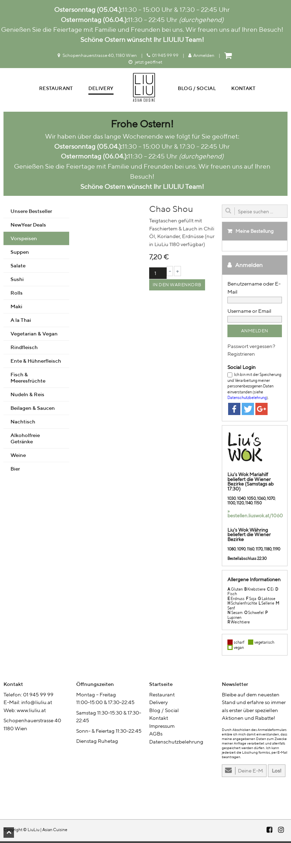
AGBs (155, 735)
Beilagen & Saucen (32, 410)
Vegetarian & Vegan (34, 335)
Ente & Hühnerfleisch (35, 362)
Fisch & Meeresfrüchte (27, 379)
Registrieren (241, 355)
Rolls (16, 294)
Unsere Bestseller (31, 213)
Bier (15, 470)
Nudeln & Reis (27, 396)
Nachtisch (22, 423)
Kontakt (243, 89)
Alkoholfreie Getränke (25, 440)
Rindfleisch (24, 349)
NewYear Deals (28, 226)
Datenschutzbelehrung (247, 399)
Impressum (162, 728)
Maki (16, 308)
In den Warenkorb (177, 286)
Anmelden (201, 55)
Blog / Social (197, 89)
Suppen (19, 254)
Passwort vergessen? (251, 348)
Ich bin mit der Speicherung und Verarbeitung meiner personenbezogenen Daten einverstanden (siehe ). (254, 387)
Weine (18, 457)
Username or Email (249, 313)
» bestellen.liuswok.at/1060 (255, 515)
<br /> (36, 768)
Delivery (101, 89)
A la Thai (20, 322)
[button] (8, 832)
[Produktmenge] (158, 275)
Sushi (17, 281)
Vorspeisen (23, 240)
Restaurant (56, 89)
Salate (18, 267)
